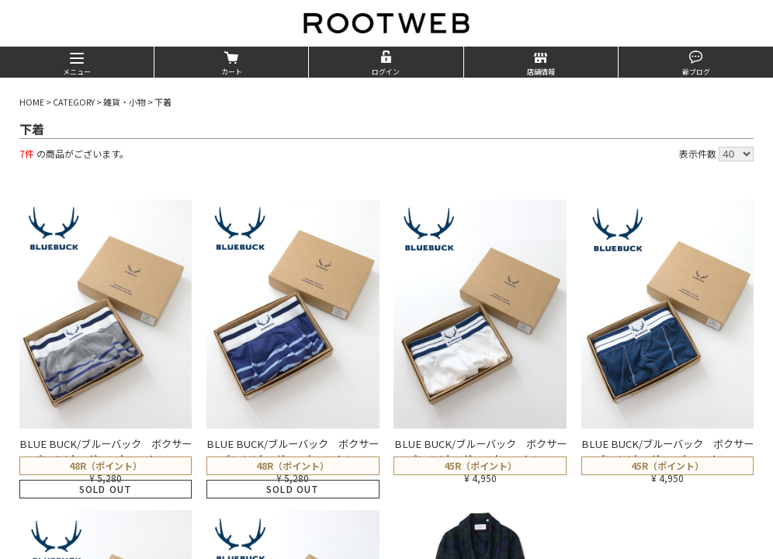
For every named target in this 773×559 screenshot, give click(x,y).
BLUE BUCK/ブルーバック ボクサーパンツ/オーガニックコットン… (105, 451)
